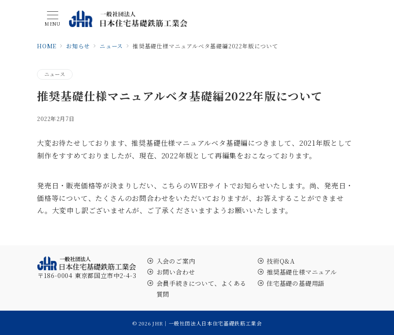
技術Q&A (281, 261)
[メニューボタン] (53, 19)
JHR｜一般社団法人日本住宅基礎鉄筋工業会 (207, 323)
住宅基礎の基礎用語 (295, 283)
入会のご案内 (176, 261)
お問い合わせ (176, 272)
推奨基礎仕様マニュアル (302, 272)
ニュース (54, 73)
